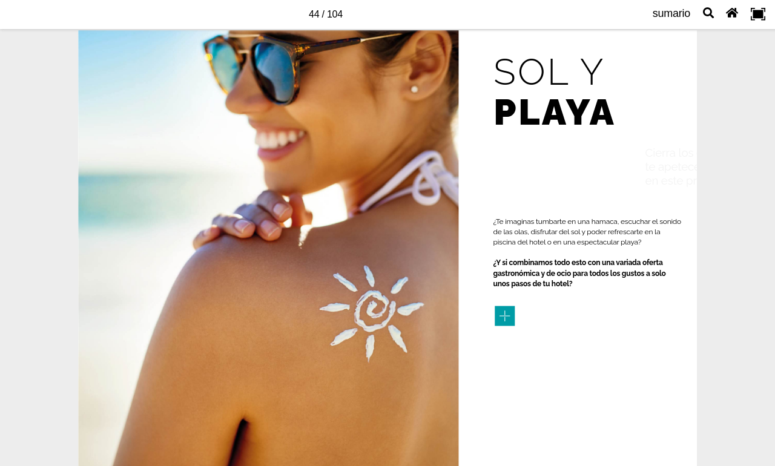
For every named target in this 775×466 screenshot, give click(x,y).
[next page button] (754, 233)
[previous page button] (20, 233)
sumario (671, 13)
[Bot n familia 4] (504, 315)
